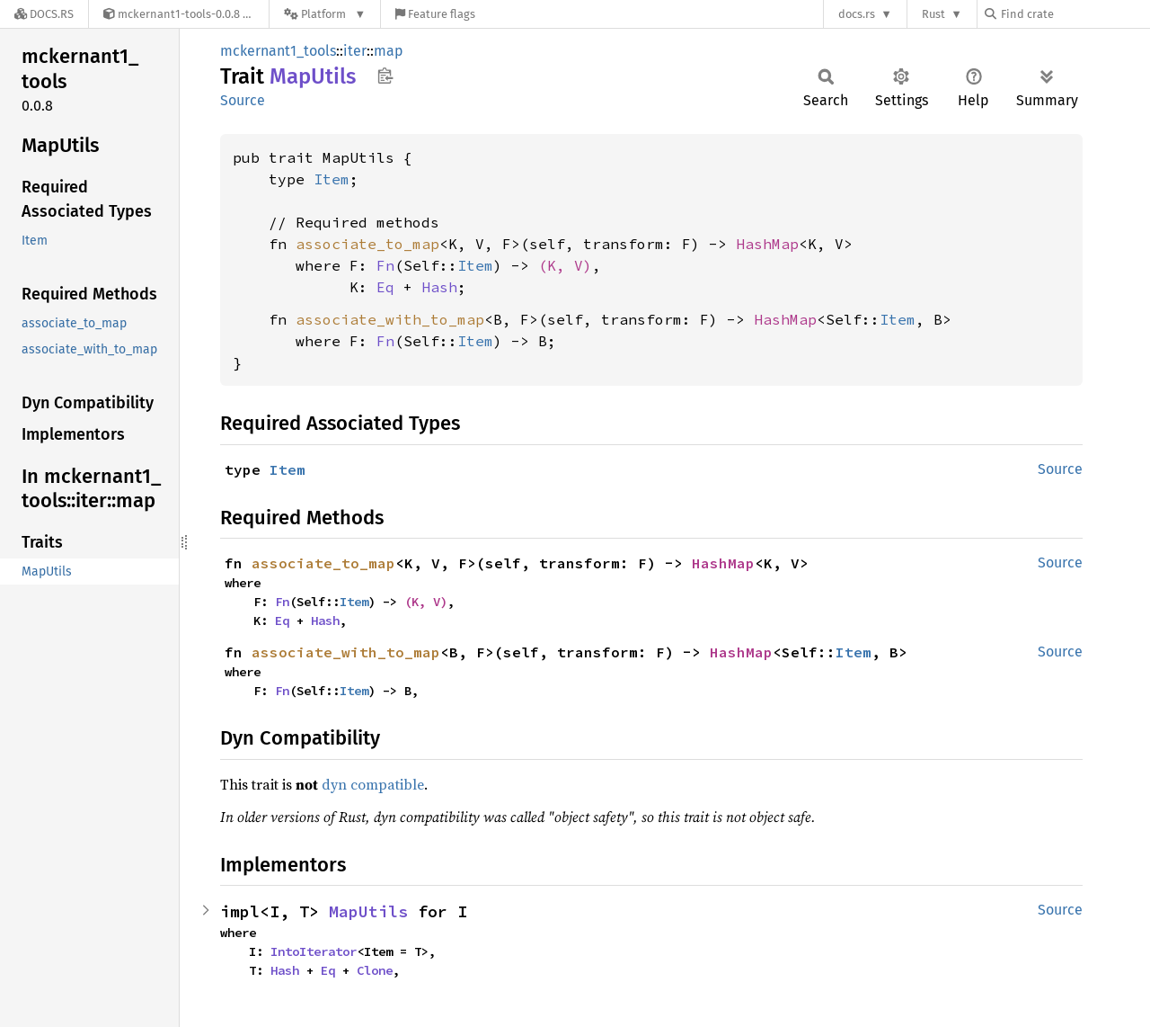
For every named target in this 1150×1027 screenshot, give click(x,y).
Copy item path (385, 75)
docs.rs (856, 14)
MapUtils (368, 911)
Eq (385, 287)
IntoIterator (313, 951)
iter (355, 50)
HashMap (767, 244)
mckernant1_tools (278, 50)
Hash (439, 287)
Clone (375, 970)
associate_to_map (367, 244)
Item (331, 179)
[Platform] (325, 14)
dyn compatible (373, 784)
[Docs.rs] (44, 14)
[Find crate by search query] (1074, 14)
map (388, 50)
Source (242, 100)
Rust (933, 14)
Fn (385, 265)
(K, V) (565, 265)
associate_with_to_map (390, 319)
